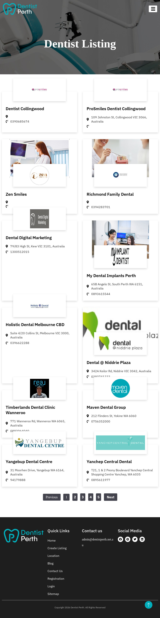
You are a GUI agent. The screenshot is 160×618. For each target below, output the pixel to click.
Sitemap (53, 594)
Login (51, 586)
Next (110, 497)
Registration (56, 578)
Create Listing (57, 548)
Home (52, 540)
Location (53, 556)
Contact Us (55, 571)
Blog (50, 563)
